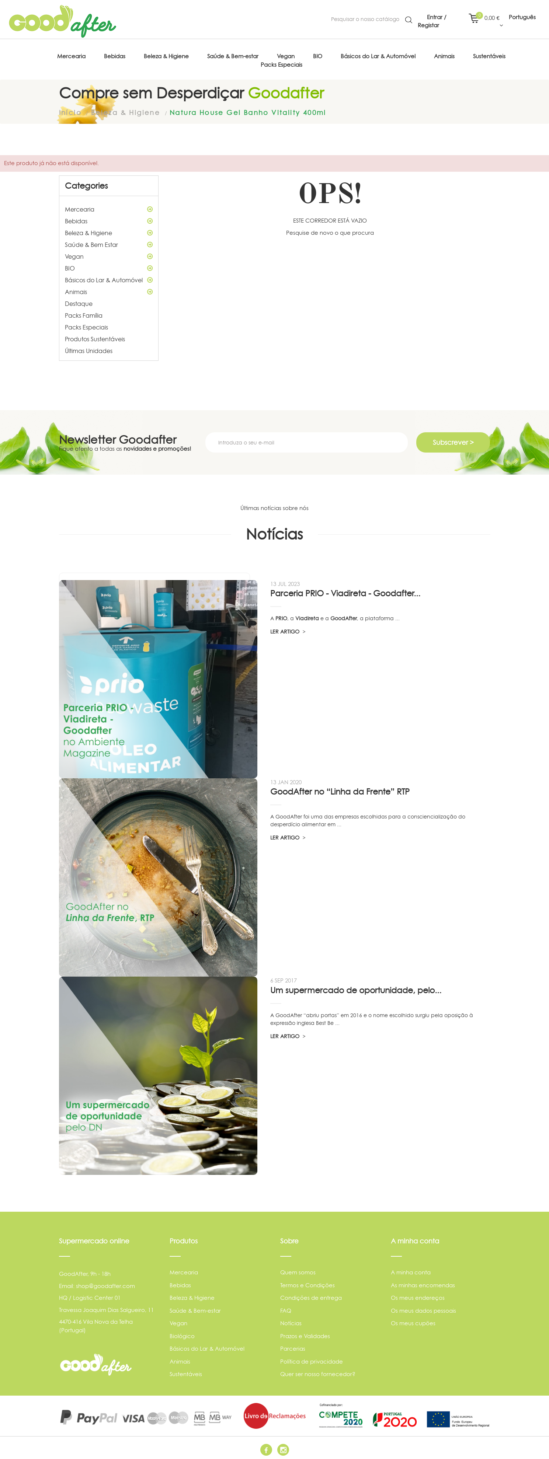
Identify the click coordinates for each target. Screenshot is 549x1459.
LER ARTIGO (288, 629)
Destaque (79, 302)
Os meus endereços (418, 1295)
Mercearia (109, 207)
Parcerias (292, 1346)
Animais (109, 290)
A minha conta (411, 1270)
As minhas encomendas (423, 1283)
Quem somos (298, 1270)
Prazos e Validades (305, 1333)
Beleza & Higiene (109, 231)
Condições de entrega (311, 1295)
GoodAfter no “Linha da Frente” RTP (340, 790)
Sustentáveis (186, 1372)
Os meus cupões (413, 1321)
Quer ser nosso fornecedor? (317, 1372)
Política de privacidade (311, 1359)
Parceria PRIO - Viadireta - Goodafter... (345, 591)
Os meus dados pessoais (423, 1308)
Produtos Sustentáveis (95, 337)
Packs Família (83, 313)
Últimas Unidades (88, 349)
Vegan (109, 255)
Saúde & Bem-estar (195, 1308)
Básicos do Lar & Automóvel (109, 278)
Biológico (182, 1333)
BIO (109, 266)
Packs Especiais (86, 325)
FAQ (285, 1308)
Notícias (291, 1321)
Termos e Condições (307, 1283)
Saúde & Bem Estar (109, 243)
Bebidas (109, 219)
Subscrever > (453, 440)
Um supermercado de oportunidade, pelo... (355, 988)
